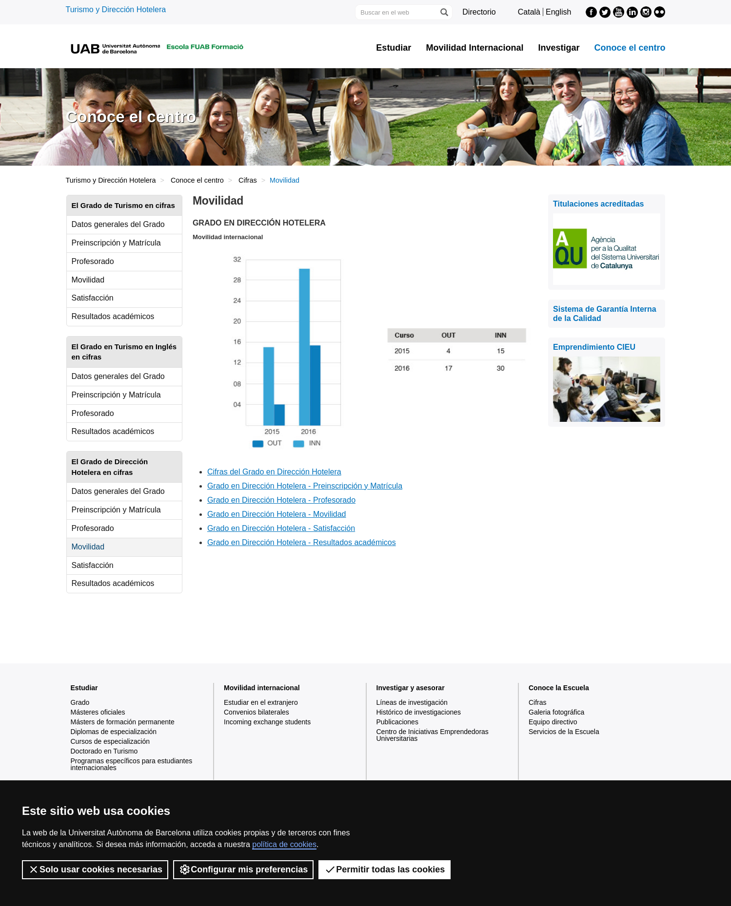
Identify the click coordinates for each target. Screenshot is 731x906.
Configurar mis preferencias (243, 869)
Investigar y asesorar (410, 688)
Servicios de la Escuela (564, 732)
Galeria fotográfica (556, 712)
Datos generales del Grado (118, 224)
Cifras (247, 180)
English (558, 12)
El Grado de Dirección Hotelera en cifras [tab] (110, 466)
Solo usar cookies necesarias (95, 869)
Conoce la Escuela (559, 688)
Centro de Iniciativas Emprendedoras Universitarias (432, 735)
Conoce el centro (629, 47)
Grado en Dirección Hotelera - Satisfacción (281, 528)
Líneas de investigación (412, 702)
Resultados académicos (113, 316)
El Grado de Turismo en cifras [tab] (123, 205)
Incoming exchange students (267, 722)
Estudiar (393, 47)
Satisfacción (93, 298)
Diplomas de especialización (114, 732)
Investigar (558, 47)
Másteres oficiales (98, 712)
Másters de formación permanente (123, 722)
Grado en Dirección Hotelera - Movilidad (276, 514)
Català (529, 12)
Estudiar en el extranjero (261, 702)
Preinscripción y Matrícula (116, 243)
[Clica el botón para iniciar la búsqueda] (443, 12)
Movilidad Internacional (474, 47)
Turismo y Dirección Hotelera (116, 9)
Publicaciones (397, 722)
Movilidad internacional (262, 688)
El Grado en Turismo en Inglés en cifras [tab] (124, 351)
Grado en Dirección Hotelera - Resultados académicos (301, 542)
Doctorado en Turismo (104, 751)
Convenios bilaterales (256, 712)
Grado (80, 702)
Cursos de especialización (110, 741)
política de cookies (284, 844)
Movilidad (88, 280)
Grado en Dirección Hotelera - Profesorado (281, 500)
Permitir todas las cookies (384, 869)
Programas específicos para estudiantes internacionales (132, 764)
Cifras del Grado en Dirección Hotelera (274, 472)
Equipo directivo (553, 722)
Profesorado (93, 261)
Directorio (478, 12)
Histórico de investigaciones (418, 712)
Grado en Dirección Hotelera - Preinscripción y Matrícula (304, 486)
